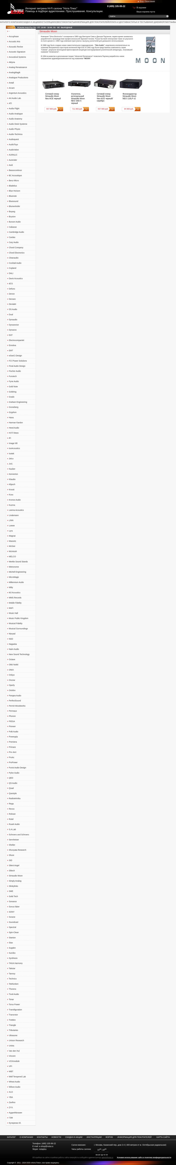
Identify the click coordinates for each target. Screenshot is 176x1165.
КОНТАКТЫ (69, 22)
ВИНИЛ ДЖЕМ (153, 22)
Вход (142, 1)
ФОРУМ (163, 22)
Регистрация (150, 1)
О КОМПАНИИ (15, 22)
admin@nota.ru (107, 1158)
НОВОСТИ (59, 22)
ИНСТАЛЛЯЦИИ (46, 22)
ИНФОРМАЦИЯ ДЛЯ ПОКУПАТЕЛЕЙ (92, 22)
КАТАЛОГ (4, 22)
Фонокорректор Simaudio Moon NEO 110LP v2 (130, 96)
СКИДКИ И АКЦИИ (30, 22)
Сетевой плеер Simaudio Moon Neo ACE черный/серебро (105, 97)
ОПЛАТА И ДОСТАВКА (119, 22)
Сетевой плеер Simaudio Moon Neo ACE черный (53, 96)
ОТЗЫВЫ (171, 22)
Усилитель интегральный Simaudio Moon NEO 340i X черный (78, 98)
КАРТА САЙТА (163, 1137)
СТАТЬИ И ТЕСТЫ (138, 22)
